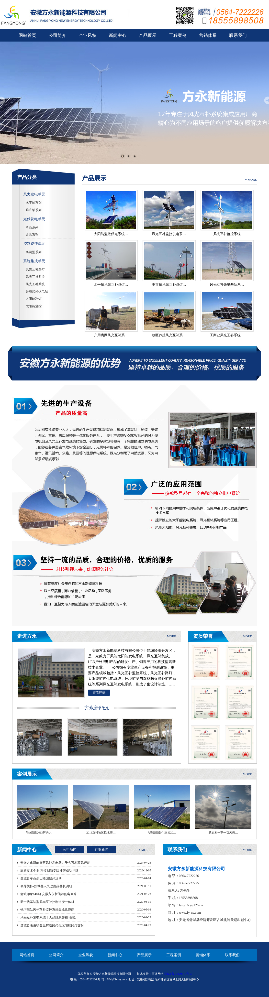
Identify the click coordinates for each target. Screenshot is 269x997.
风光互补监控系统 (227, 234)
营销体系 (208, 35)
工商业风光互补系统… (227, 335)
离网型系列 (34, 252)
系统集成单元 (34, 261)
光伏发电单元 (34, 219)
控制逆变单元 (34, 244)
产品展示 (148, 35)
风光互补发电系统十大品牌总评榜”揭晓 (48, 917)
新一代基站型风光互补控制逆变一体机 (47, 902)
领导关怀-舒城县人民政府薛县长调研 (46, 886)
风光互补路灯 (35, 269)
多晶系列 (32, 235)
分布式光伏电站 (37, 291)
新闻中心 (117, 35)
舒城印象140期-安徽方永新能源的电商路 (48, 894)
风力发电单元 (34, 194)
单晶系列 (32, 227)
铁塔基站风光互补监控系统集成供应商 (47, 909)
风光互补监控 (35, 277)
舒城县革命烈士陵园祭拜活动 (41, 878)
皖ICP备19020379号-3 (178, 973)
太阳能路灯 (34, 299)
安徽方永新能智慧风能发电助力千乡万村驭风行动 (55, 863)
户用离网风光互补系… (111, 335)
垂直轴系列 (34, 210)
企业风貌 (87, 35)
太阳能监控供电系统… (111, 234)
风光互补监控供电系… (169, 234)
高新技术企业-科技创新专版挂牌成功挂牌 (49, 870)
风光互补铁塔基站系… (227, 284)
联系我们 (238, 35)
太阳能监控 (34, 306)
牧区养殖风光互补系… (169, 335)
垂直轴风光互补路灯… (169, 284)
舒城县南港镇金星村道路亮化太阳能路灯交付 (52, 925)
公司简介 (57, 35)
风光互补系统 (35, 284)
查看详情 (99, 692)
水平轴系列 (34, 203)
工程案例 (178, 35)
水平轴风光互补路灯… (111, 284)
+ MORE (251, 179)
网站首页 (27, 35)
